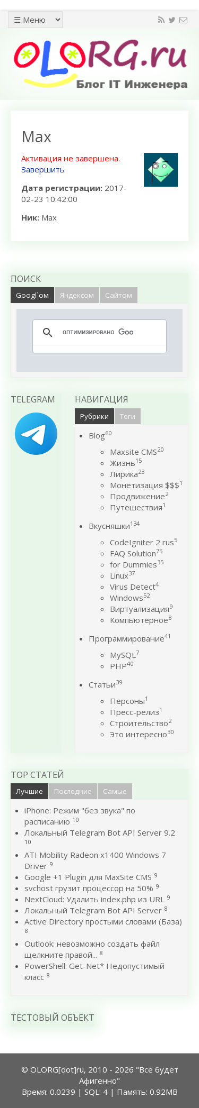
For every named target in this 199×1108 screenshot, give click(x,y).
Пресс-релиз (136, 712)
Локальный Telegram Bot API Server (93, 910)
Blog (100, 435)
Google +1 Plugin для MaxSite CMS (88, 877)
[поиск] (98, 332)
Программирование (130, 638)
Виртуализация (141, 608)
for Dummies (136, 564)
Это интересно (142, 734)
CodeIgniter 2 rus (143, 542)
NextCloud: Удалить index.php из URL (94, 899)
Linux (122, 575)
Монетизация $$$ (146, 485)
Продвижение (139, 496)
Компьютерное (140, 620)
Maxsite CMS (136, 451)
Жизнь (126, 462)
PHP (121, 666)
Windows (130, 597)
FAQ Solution (136, 553)
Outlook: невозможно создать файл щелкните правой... (92, 949)
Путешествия (138, 507)
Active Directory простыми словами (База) (103, 921)
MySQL (124, 654)
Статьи (105, 684)
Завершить (43, 169)
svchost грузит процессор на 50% (88, 888)
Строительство (140, 723)
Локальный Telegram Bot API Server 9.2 (99, 832)
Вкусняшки (114, 525)
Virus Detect (134, 586)
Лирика (127, 474)
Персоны (129, 700)
